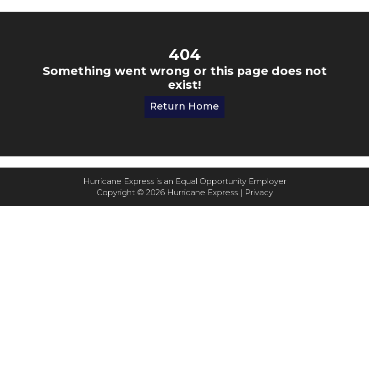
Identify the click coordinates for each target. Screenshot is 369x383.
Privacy (259, 192)
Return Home (184, 106)
